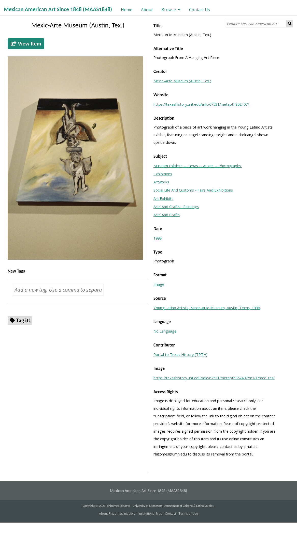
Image (158, 284)
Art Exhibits (163, 198)
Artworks (161, 181)
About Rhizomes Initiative (117, 513)
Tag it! (23, 320)
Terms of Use (188, 513)
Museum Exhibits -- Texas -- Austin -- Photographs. (197, 165)
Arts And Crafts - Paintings (176, 206)
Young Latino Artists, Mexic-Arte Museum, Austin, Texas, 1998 (206, 307)
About (147, 9)
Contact (170, 513)
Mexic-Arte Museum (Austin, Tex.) (182, 80)
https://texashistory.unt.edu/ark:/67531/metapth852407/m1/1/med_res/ (214, 377)
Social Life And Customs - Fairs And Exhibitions (193, 190)
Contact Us (199, 9)
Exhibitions (162, 173)
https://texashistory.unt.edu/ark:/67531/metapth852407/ (201, 104)
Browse (168, 9)
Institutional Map (150, 513)
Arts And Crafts (166, 214)
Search (289, 23)
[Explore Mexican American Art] (256, 23)
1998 (157, 238)
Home (126, 9)
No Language (164, 331)
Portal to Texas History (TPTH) (180, 354)
